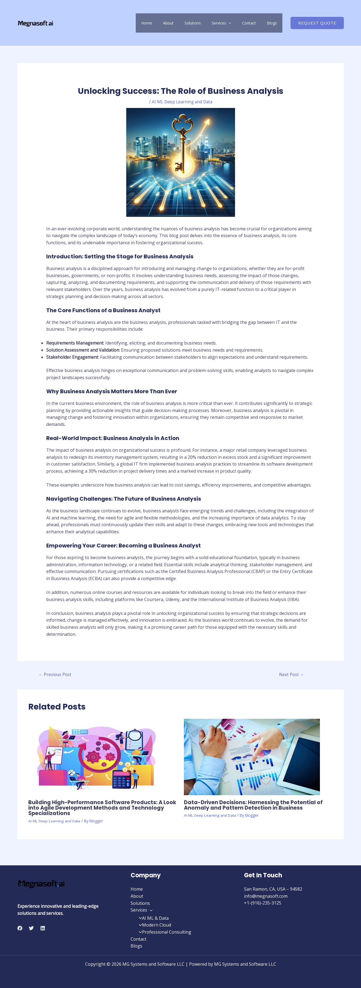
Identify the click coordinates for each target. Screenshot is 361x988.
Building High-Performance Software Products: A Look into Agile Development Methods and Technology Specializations (97, 808)
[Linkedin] (42, 928)
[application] (242, 23)
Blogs (275, 23)
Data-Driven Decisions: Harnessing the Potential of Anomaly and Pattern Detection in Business (254, 805)
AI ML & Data (152, 918)
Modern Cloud (153, 925)
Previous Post (56, 675)
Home (176, 23)
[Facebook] (19, 928)
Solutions (211, 23)
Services (235, 23)
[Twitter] (31, 928)
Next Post (291, 675)
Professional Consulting (163, 932)
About (192, 23)
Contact (257, 23)
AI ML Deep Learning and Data (181, 102)
